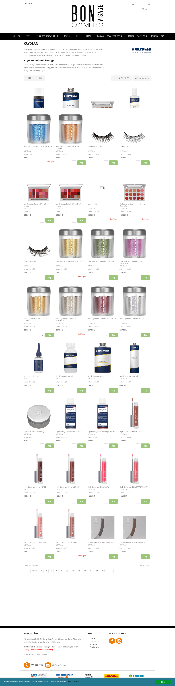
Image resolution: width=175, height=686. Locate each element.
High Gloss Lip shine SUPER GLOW (134, 517)
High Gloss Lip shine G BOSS (67, 517)
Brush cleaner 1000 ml (129, 407)
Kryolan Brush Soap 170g (34, 462)
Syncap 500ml (61, 122)
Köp (49, 136)
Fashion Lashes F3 (31, 292)
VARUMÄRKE (142, 36)
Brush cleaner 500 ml (96, 407)
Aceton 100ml (125, 122)
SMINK (88, 36)
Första (34, 601)
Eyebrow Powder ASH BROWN (132, 573)
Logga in (27, 3)
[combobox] (142, 78)
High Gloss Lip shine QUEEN (35, 573)
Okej (163, 682)
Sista (104, 601)
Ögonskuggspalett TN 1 (97, 122)
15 (97, 601)
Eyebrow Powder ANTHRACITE (100, 573)
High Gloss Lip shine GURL (98, 517)
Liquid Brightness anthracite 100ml (38, 122)
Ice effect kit (92, 234)
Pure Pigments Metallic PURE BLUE (38, 177)
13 (85, 601)
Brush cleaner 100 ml (64, 407)
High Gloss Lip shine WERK (66, 573)
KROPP (77, 36)
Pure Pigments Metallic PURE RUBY (102, 349)
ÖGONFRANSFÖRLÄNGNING (47, 36)
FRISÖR (66, 36)
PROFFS (131, 36)
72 (126, 78)
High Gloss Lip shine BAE (130, 462)
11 (73, 601)
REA (162, 36)
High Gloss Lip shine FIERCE (35, 517)
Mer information (89, 681)
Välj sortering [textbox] (141, 78)
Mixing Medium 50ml (32, 407)
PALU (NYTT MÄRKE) (114, 36)
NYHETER (154, 36)
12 (115, 78)
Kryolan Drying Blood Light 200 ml (101, 462)
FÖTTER (28, 36)
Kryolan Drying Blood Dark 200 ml (69, 462)
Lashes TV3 (124, 177)
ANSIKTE (16, 36)
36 (120, 78)
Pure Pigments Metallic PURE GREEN (102, 292)
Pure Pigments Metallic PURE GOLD (70, 292)
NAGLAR (100, 36)
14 (91, 601)
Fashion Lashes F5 (95, 177)
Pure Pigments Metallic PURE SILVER (134, 349)
